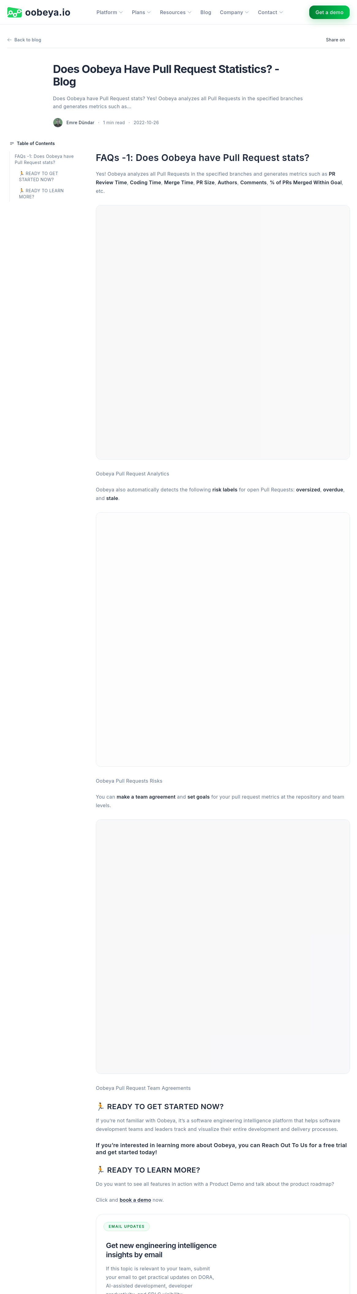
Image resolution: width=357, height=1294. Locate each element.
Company (234, 12)
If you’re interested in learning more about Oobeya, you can (179, 1145)
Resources (176, 12)
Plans (142, 12)
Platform (109, 12)
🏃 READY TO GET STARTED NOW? (38, 176)
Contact (270, 12)
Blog (206, 12)
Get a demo (329, 12)
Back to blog (24, 39)
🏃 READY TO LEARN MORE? (41, 193)
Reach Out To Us (285, 1145)
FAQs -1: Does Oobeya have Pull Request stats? (44, 159)
